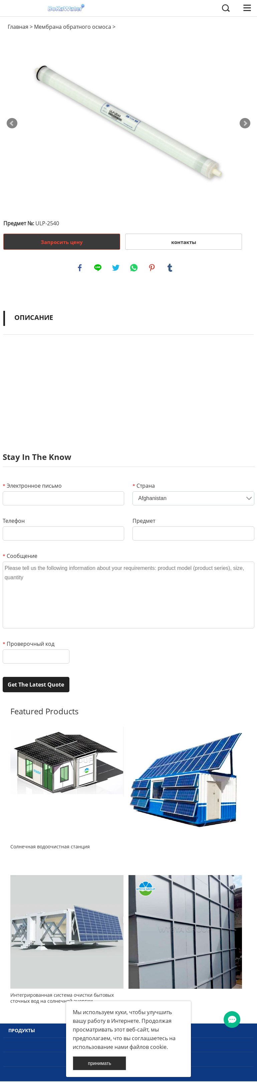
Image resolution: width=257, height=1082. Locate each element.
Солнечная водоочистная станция (50, 847)
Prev (12, 123)
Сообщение (20, 556)
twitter (116, 268)
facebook (80, 268)
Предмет (144, 521)
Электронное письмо (32, 486)
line (98, 268)
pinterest (152, 268)
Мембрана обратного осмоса (72, 26)
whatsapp (134, 268)
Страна (144, 486)
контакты (183, 242)
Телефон (14, 521)
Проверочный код (28, 644)
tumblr (170, 268)
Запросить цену (62, 242)
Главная (18, 26)
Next (245, 123)
